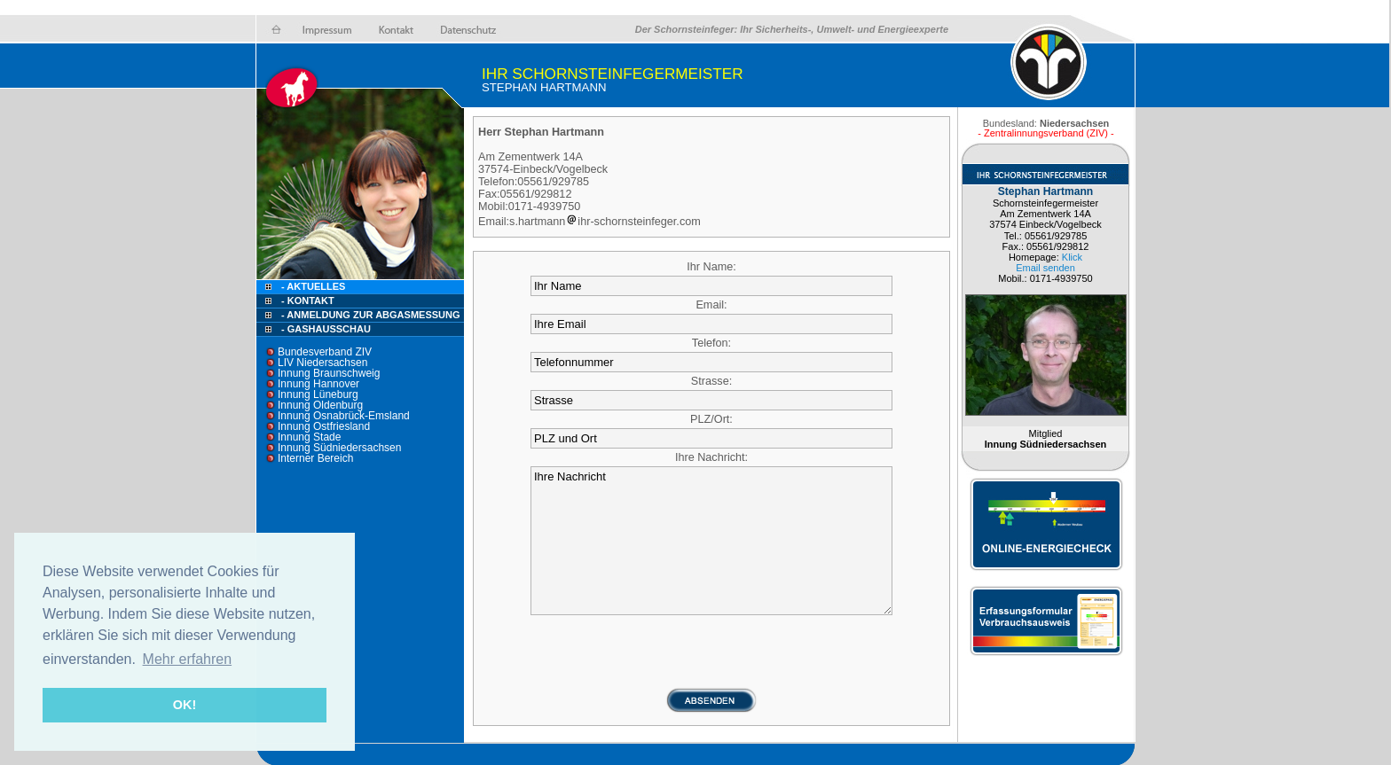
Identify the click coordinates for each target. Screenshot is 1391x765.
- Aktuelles (312, 286)
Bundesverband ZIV (325, 352)
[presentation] (711, 652)
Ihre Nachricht (711, 540)
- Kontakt (306, 300)
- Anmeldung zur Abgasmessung (370, 314)
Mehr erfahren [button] (187, 659)
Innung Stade (309, 437)
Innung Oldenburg (320, 405)
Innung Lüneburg (318, 394)
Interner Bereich (315, 458)
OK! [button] (184, 705)
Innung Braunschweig (329, 373)
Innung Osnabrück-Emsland (344, 416)
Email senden (1045, 267)
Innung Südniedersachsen (339, 447)
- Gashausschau (326, 329)
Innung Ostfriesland (324, 426)
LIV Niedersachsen (322, 362)
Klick (1072, 257)
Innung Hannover (318, 384)
